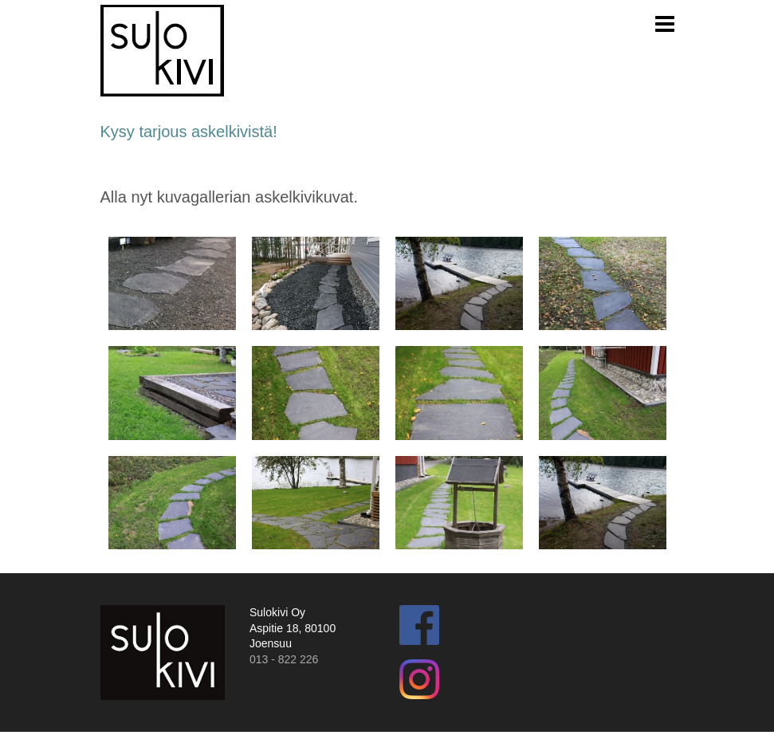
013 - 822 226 (283, 659)
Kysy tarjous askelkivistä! (188, 131)
